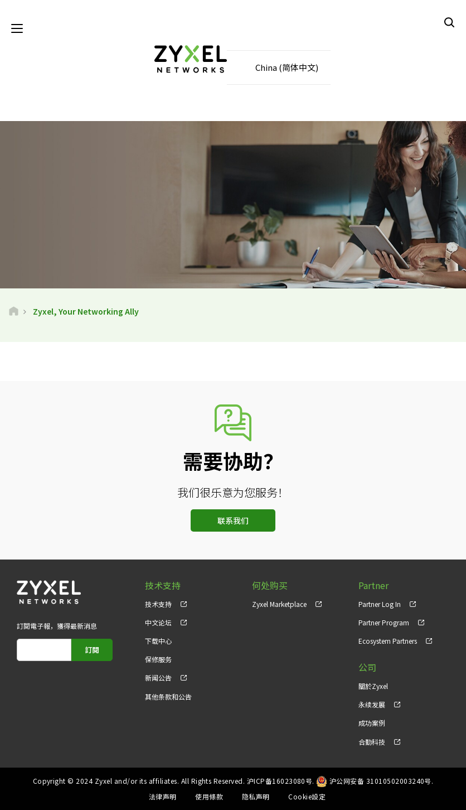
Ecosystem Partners (387, 641)
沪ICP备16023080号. (280, 780)
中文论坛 (158, 622)
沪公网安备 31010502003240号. (381, 780)
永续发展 (371, 705)
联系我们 (233, 520)
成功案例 (371, 723)
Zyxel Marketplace (279, 604)
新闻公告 (158, 678)
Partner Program (383, 622)
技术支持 (158, 604)
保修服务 (158, 659)
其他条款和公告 (168, 696)
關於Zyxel (373, 686)
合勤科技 (371, 741)
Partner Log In (379, 604)
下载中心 (158, 641)
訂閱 (92, 649)
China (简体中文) (286, 67)
